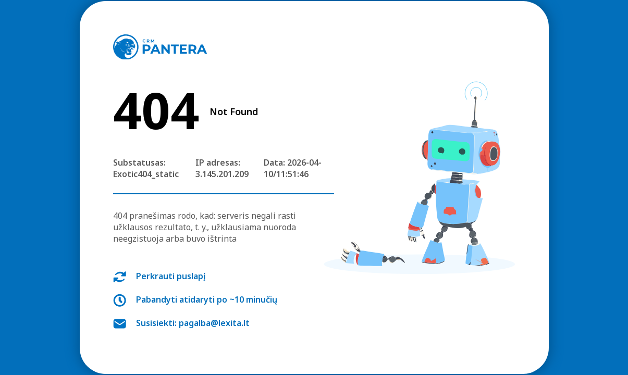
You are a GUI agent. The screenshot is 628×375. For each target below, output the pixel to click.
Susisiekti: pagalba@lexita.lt (193, 323)
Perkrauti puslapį (171, 276)
